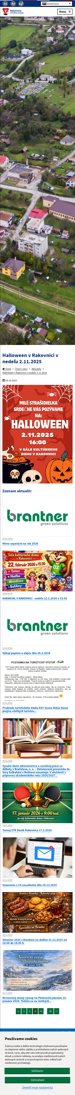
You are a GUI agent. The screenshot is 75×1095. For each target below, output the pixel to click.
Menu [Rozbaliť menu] (65, 11)
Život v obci (21, 368)
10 (50, 1011)
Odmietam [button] (38, 1080)
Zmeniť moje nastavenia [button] (37, 1087)
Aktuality (36, 368)
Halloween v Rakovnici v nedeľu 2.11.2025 (24, 372)
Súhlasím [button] (37, 1071)
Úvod (6, 368)
